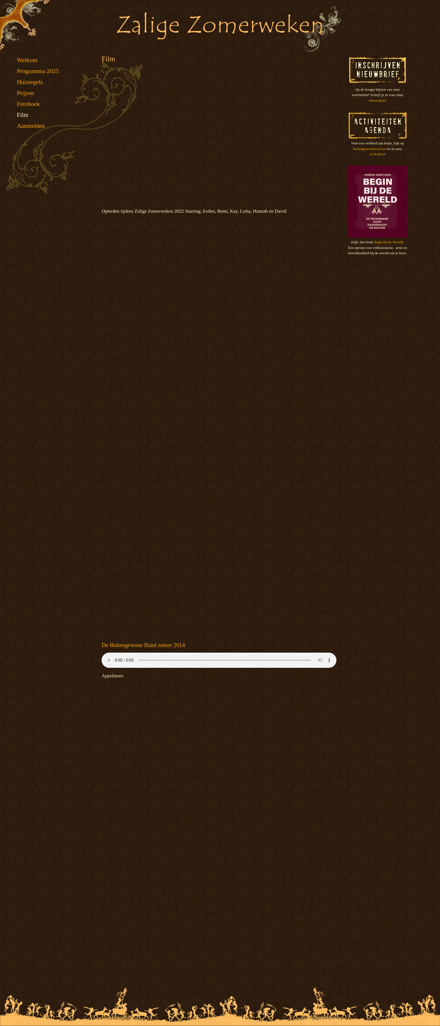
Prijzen (25, 93)
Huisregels (30, 82)
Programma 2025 (38, 71)
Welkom (27, 60)
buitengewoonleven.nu (369, 149)
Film (22, 115)
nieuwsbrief (377, 100)
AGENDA (377, 154)
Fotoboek (28, 104)
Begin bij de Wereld (388, 242)
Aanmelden (31, 125)
